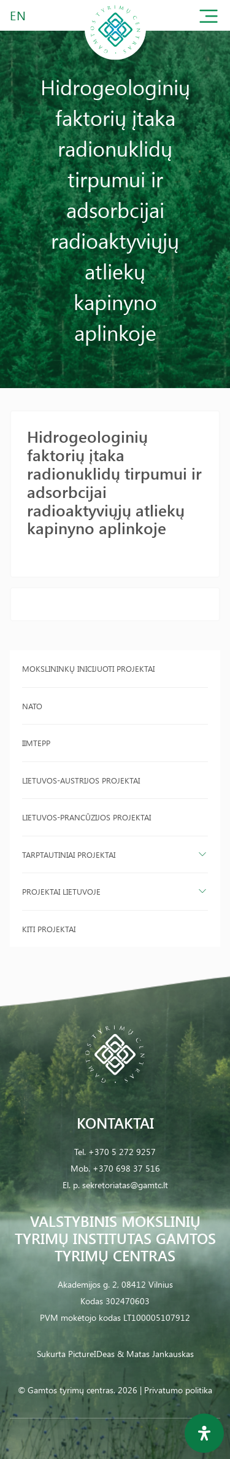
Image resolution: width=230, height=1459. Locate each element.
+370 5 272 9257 (122, 1151)
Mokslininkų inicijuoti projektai (88, 668)
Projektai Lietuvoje (61, 891)
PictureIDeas (91, 1354)
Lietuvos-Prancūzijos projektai (86, 817)
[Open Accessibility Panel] (204, 1433)
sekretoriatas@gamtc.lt (125, 1185)
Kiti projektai (48, 929)
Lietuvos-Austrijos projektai (81, 780)
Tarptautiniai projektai (68, 854)
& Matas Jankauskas (155, 1354)
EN (18, 15)
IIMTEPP (36, 742)
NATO (32, 706)
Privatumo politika (178, 1390)
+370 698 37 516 (126, 1168)
